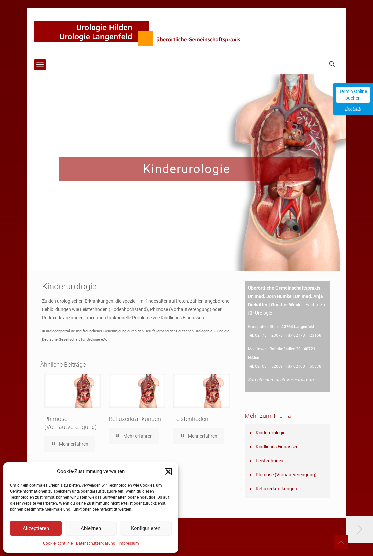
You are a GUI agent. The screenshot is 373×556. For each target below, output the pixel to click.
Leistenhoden (190, 419)
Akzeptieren (36, 528)
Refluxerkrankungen (135, 419)
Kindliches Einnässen (277, 446)
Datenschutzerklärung (95, 543)
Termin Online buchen (353, 95)
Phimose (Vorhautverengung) (286, 474)
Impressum (129, 543)
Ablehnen (91, 528)
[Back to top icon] (341, 542)
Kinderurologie (270, 432)
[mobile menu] (40, 64)
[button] (168, 471)
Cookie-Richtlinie (58, 543)
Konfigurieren (145, 528)
